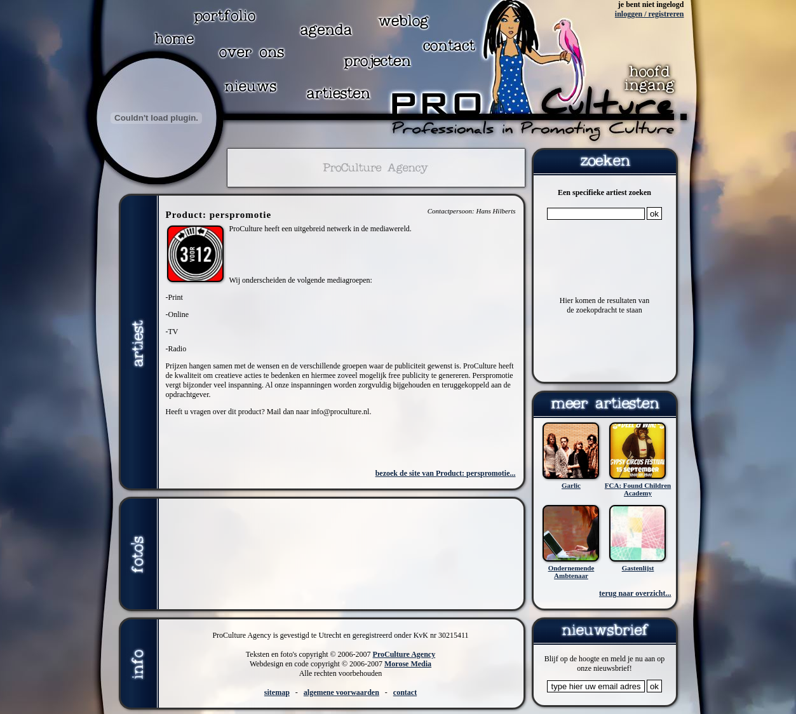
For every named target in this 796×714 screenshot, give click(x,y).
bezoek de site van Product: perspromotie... (445, 473)
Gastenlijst (638, 568)
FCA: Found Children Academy (638, 489)
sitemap (277, 692)
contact (405, 692)
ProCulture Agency (404, 654)
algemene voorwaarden (341, 692)
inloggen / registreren (649, 14)
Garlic (571, 485)
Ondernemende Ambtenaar (571, 571)
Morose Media (407, 663)
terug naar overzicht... (635, 593)
